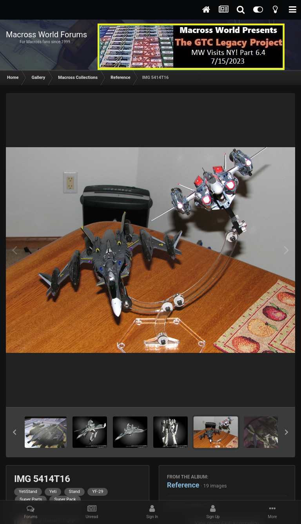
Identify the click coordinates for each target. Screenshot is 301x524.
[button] (14, 432)
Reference (183, 485)
